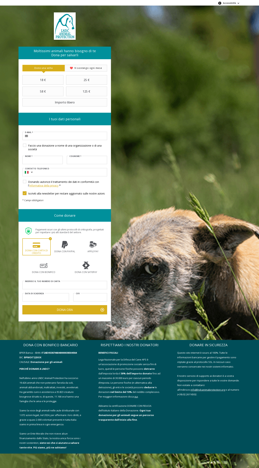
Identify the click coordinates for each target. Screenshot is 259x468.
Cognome (75, 156)
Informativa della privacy (43, 185)
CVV (78, 293)
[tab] (43, 68)
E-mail (29, 132)
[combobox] (26, 172)
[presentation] (44, 68)
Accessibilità (229, 3)
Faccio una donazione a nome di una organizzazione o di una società (65, 147)
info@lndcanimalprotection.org (208, 389)
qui (136, 396)
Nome (28, 156)
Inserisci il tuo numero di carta (42, 281)
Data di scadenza (34, 293)
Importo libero (49, 102)
